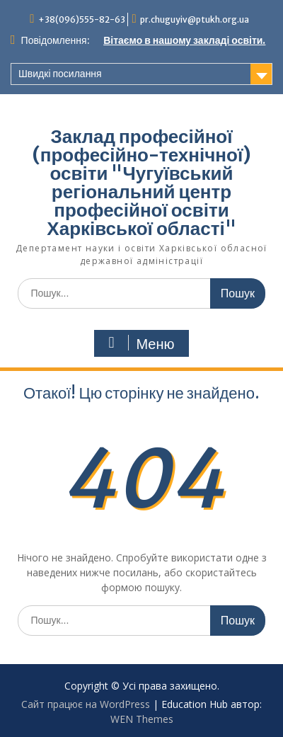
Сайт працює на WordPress (85, 704)
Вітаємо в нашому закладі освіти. (184, 40)
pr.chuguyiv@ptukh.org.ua (194, 19)
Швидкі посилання (60, 73)
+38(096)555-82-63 (81, 19)
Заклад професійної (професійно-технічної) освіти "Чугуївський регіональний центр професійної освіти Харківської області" (141, 182)
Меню (139, 343)
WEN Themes (141, 719)
